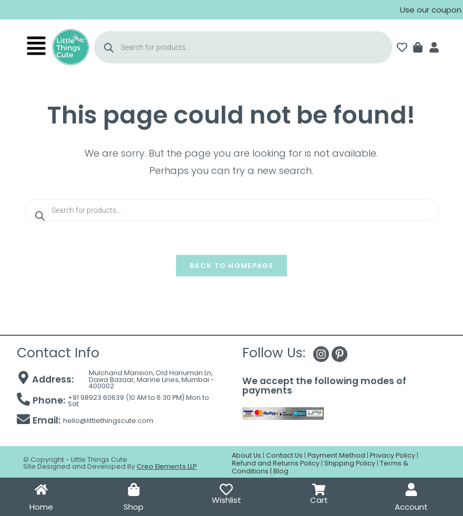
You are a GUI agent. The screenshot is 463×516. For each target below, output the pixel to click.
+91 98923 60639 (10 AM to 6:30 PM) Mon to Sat (138, 401)
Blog (281, 471)
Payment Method (336, 455)
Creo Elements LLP (167, 466)
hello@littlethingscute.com (108, 420)
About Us (246, 455)
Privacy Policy (392, 455)
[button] (36, 47)
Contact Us (284, 455)
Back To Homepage (231, 266)
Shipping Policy (349, 463)
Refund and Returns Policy (276, 463)
